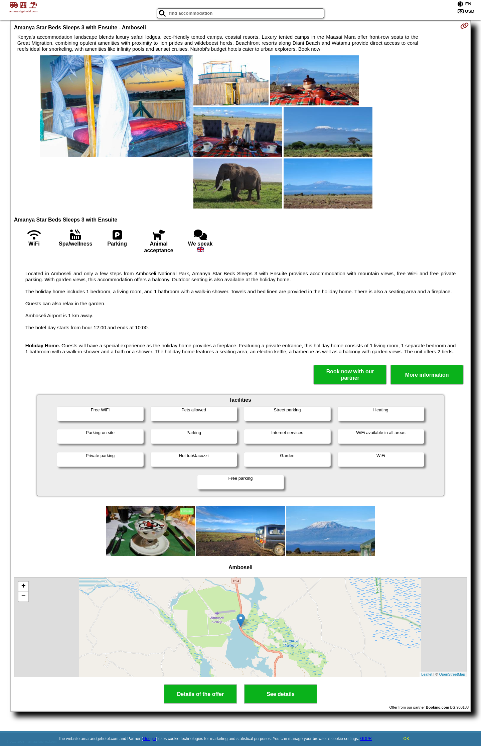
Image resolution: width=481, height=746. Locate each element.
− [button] (23, 597)
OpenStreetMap (452, 674)
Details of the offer (200, 694)
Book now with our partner (350, 375)
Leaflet (426, 674)
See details (281, 694)
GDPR (366, 738)
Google (149, 738)
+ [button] (23, 587)
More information (427, 375)
